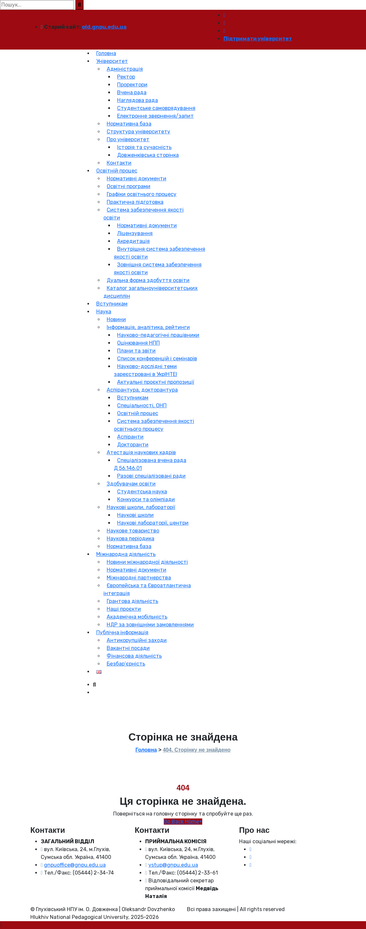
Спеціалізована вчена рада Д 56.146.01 (150, 464)
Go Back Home (183, 821)
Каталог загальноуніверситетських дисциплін (150, 292)
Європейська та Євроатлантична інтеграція (147, 589)
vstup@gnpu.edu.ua (173, 865)
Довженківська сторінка (148, 155)
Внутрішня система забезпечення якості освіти (159, 253)
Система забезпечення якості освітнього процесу (154, 425)
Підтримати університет (257, 39)
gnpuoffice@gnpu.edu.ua (75, 865)
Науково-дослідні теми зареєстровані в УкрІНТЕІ (145, 370)
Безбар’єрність (126, 664)
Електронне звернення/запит (155, 116)
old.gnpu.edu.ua (104, 27)
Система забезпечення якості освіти (143, 214)
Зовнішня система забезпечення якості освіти (158, 269)
